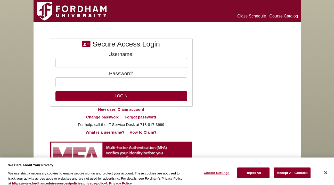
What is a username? (105, 132)
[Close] (325, 174)
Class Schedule (251, 16)
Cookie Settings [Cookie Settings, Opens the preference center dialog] (217, 174)
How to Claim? (143, 132)
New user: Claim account (121, 109)
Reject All (253, 174)
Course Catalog (283, 16)
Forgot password (140, 117)
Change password (102, 117)
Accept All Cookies (292, 174)
